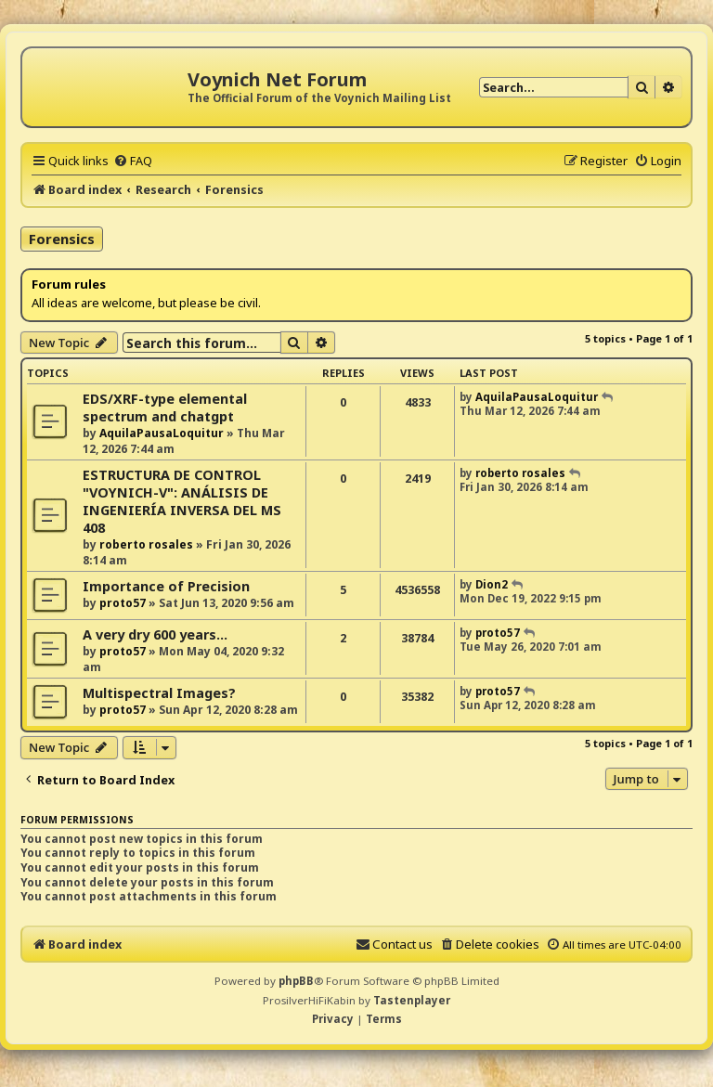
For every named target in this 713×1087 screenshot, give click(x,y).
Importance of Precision (166, 586)
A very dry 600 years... (155, 634)
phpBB (296, 981)
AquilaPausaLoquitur (161, 433)
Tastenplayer (411, 1000)
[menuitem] (132, 160)
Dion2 (491, 584)
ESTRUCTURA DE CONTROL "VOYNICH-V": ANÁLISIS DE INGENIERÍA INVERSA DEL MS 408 (182, 501)
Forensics (62, 238)
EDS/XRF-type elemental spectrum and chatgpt (165, 407)
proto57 (122, 603)
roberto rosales (146, 544)
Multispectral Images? (159, 693)
